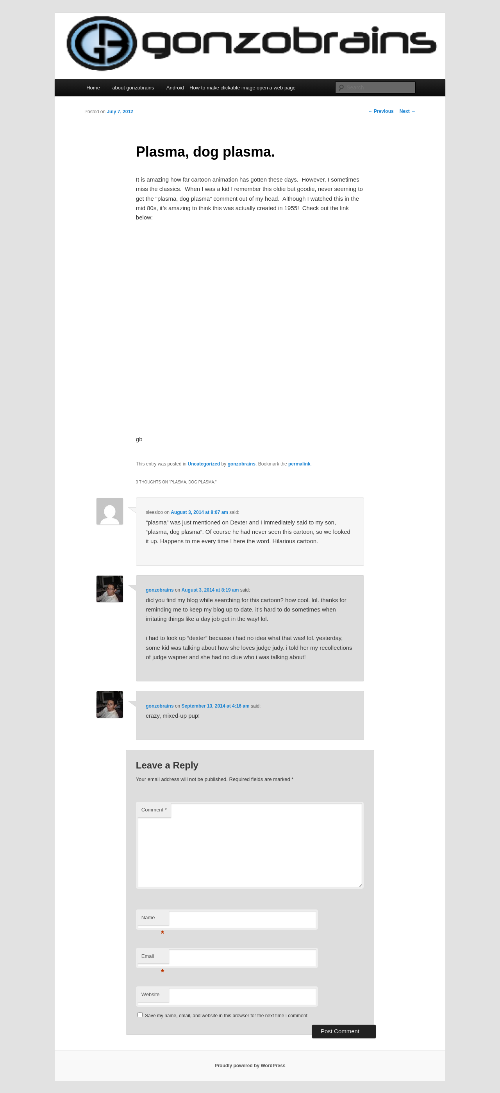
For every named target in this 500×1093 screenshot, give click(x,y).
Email (152, 958)
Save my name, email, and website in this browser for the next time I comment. (227, 1015)
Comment (154, 810)
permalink (299, 464)
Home (93, 88)
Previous (381, 111)
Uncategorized (204, 464)
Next (408, 111)
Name (152, 920)
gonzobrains (241, 464)
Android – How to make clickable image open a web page (231, 88)
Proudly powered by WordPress (249, 1065)
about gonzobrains (133, 88)
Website (150, 994)
